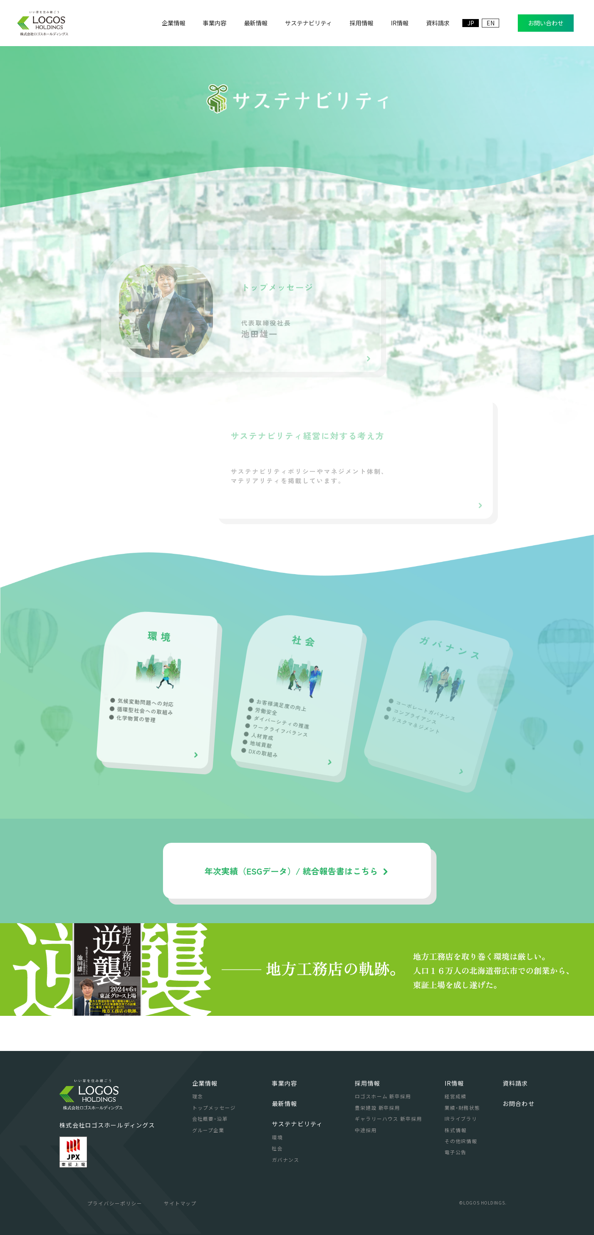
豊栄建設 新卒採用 (377, 1107)
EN (490, 23)
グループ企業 (208, 1130)
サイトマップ (180, 1203)
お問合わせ (519, 1103)
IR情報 (454, 1083)
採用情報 (368, 1083)
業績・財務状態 (462, 1107)
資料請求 (515, 1083)
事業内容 (285, 1083)
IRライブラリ (461, 1118)
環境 (277, 1137)
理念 (197, 1096)
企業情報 (205, 1083)
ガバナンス (285, 1159)
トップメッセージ (214, 1107)
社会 (277, 1148)
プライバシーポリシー (114, 1203)
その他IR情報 (461, 1141)
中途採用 (366, 1130)
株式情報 (456, 1130)
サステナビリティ (297, 1123)
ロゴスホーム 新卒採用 (383, 1096)
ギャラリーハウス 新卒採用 (388, 1118)
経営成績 (456, 1096)
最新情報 (285, 1103)
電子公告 (456, 1152)
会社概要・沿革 (210, 1118)
